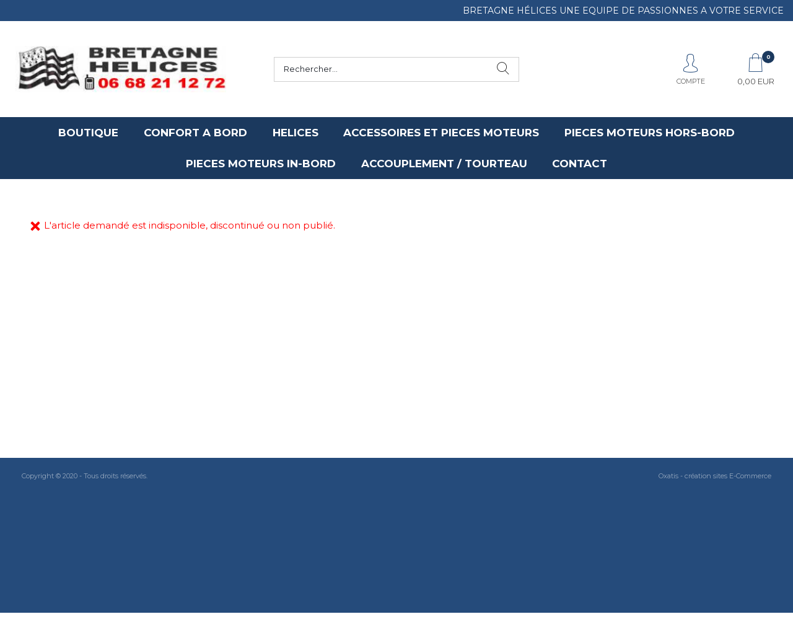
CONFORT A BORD (195, 132)
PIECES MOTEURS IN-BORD (261, 163)
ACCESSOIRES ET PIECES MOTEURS (441, 132)
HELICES (295, 132)
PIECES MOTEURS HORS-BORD (649, 132)
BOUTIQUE (88, 132)
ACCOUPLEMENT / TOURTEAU (444, 163)
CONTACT (579, 163)
